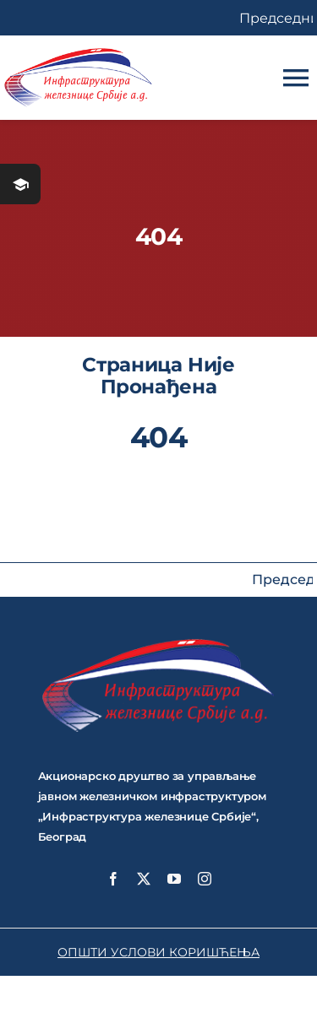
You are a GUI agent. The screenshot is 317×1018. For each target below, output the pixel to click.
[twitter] (143, 878)
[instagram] (204, 878)
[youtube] (174, 878)
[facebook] (113, 878)
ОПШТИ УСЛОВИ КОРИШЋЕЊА (158, 952)
